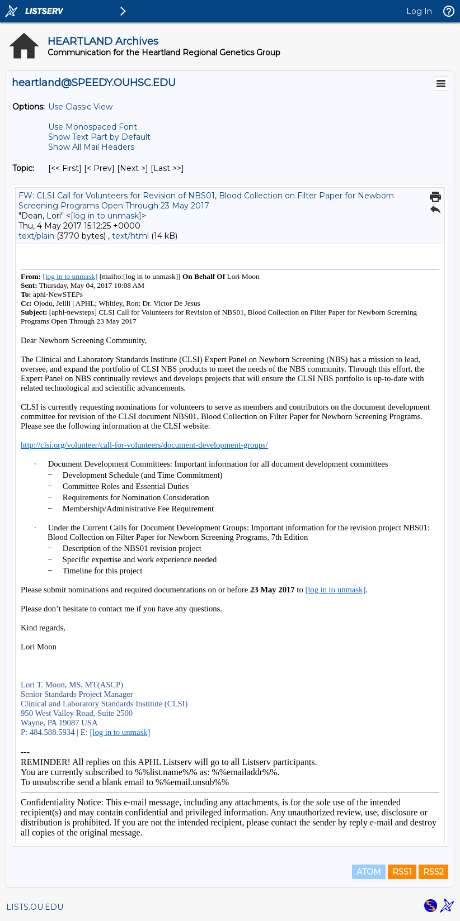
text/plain (36, 236)
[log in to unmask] (106, 216)
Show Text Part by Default (99, 137)
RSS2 (433, 872)
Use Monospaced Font (92, 127)
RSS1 (402, 872)
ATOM (368, 872)
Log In (419, 11)
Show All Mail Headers (91, 147)
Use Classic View (80, 107)
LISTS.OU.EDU (34, 907)
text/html (130, 236)
